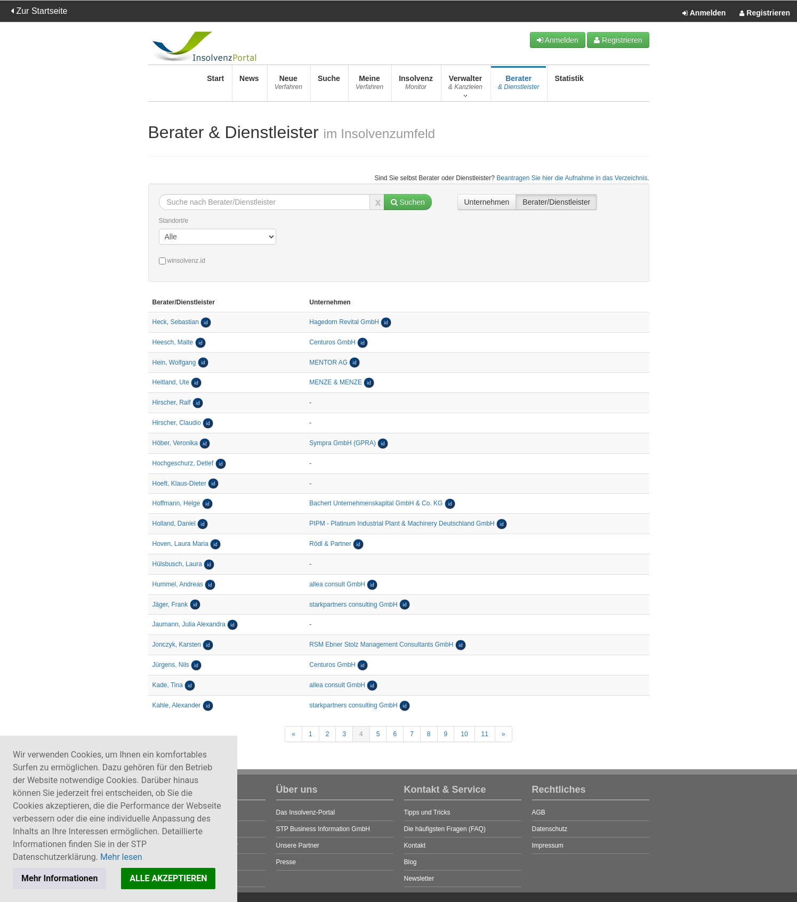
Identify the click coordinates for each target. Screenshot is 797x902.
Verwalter (465, 85)
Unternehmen (487, 202)
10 (464, 734)
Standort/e (173, 220)
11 (484, 734)
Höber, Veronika (175, 443)
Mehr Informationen (59, 878)
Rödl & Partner (330, 543)
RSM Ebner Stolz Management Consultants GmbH (381, 644)
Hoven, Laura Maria (180, 543)
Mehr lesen (121, 857)
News (249, 85)
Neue (288, 85)
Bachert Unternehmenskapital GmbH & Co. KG (376, 503)
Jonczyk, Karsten (176, 644)
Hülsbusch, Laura (177, 564)
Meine (369, 85)
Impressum (547, 845)
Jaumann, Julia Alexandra (189, 624)
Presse (286, 862)
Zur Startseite (39, 10)
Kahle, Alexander (176, 705)
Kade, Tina (167, 685)
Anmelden (704, 13)
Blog (410, 862)
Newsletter (419, 878)
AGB (538, 812)
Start (215, 85)
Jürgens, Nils (170, 665)
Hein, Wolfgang (174, 362)
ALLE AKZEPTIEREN (168, 878)
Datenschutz (550, 829)
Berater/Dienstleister (556, 202)
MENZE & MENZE (335, 382)
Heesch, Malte (173, 342)
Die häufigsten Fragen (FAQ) (445, 829)
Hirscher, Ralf (171, 402)
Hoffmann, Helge (176, 503)
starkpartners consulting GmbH (353, 604)
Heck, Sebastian (175, 322)
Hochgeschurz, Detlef (183, 463)
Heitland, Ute (170, 382)
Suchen (408, 202)
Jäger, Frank (170, 604)
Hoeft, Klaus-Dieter (179, 483)
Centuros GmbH (332, 342)
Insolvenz (416, 85)
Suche (329, 85)
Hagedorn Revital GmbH (344, 322)
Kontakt (415, 845)
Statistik (568, 85)
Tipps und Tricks (427, 812)
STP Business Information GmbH (323, 829)
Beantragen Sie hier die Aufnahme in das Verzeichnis (571, 178)
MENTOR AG (328, 362)
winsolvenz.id (182, 260)
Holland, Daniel (174, 523)
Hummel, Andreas (177, 584)
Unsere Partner (297, 845)
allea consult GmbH (337, 584)
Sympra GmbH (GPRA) (342, 443)
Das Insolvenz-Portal (305, 812)
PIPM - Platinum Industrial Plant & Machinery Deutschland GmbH (401, 523)
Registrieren (764, 13)
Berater (518, 85)
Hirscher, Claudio (176, 422)
